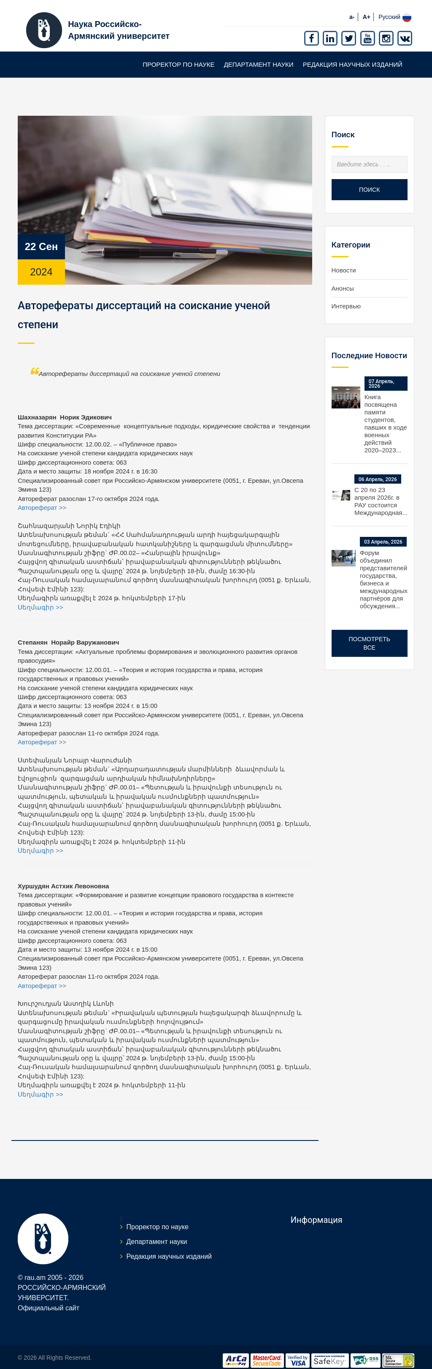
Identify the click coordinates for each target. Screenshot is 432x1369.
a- (351, 8)
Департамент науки (259, 56)
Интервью (346, 298)
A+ (366, 8)
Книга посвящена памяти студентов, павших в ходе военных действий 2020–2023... (385, 415)
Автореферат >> (42, 499)
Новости (344, 262)
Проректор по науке (178, 56)
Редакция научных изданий (352, 56)
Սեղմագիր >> (40, 599)
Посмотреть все (369, 635)
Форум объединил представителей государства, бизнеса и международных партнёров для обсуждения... (384, 571)
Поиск (369, 181)
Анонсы (343, 280)
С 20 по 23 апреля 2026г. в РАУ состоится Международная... (381, 494)
